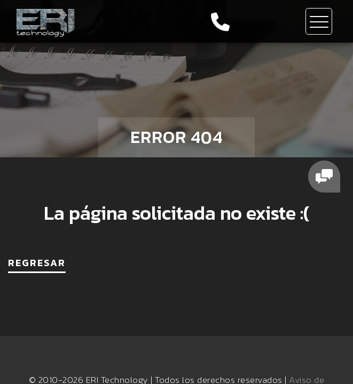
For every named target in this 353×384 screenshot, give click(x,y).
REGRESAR (37, 262)
